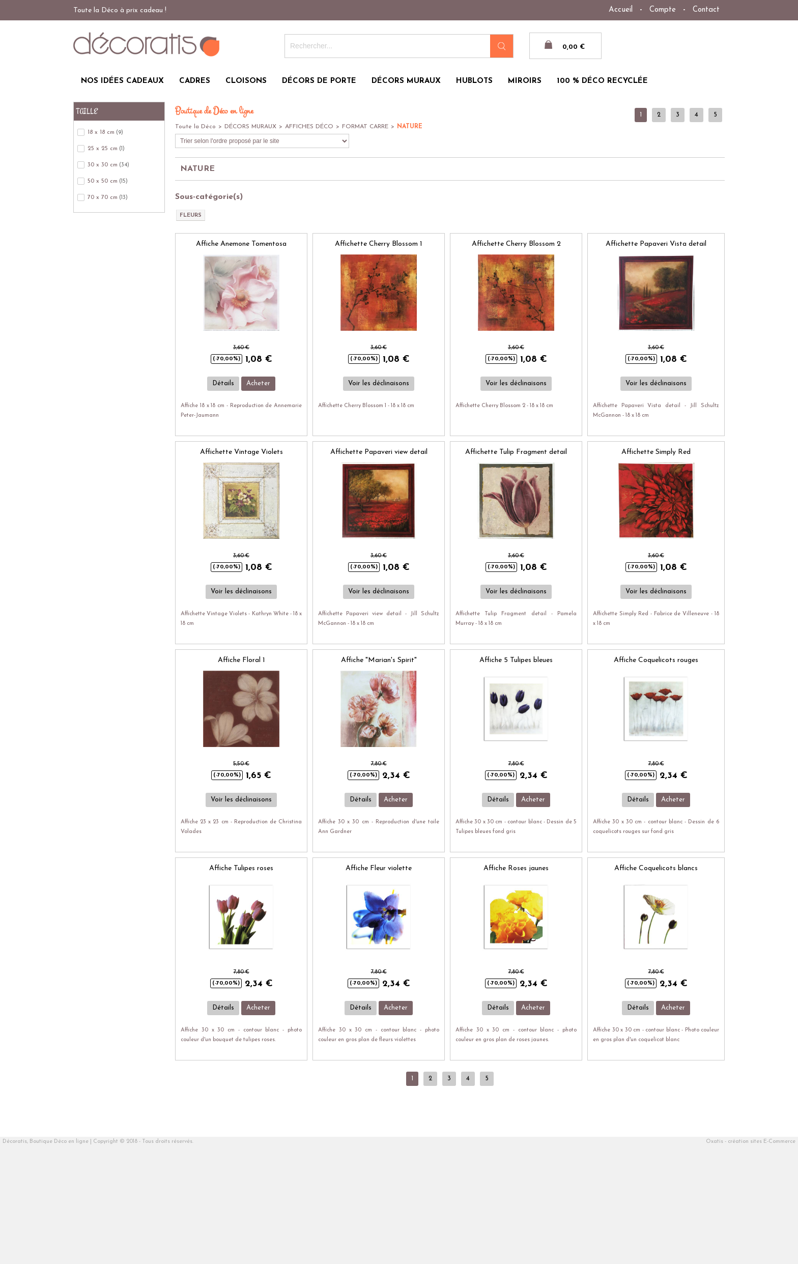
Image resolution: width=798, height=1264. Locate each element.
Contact (706, 10)
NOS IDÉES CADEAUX (122, 81)
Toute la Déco (195, 127)
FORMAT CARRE (365, 127)
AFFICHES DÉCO (309, 127)
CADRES (194, 81)
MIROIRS (525, 81)
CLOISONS (246, 81)
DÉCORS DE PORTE (319, 81)
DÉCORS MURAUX (406, 81)
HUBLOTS (474, 81)
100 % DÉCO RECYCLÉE (602, 81)
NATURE (409, 127)
